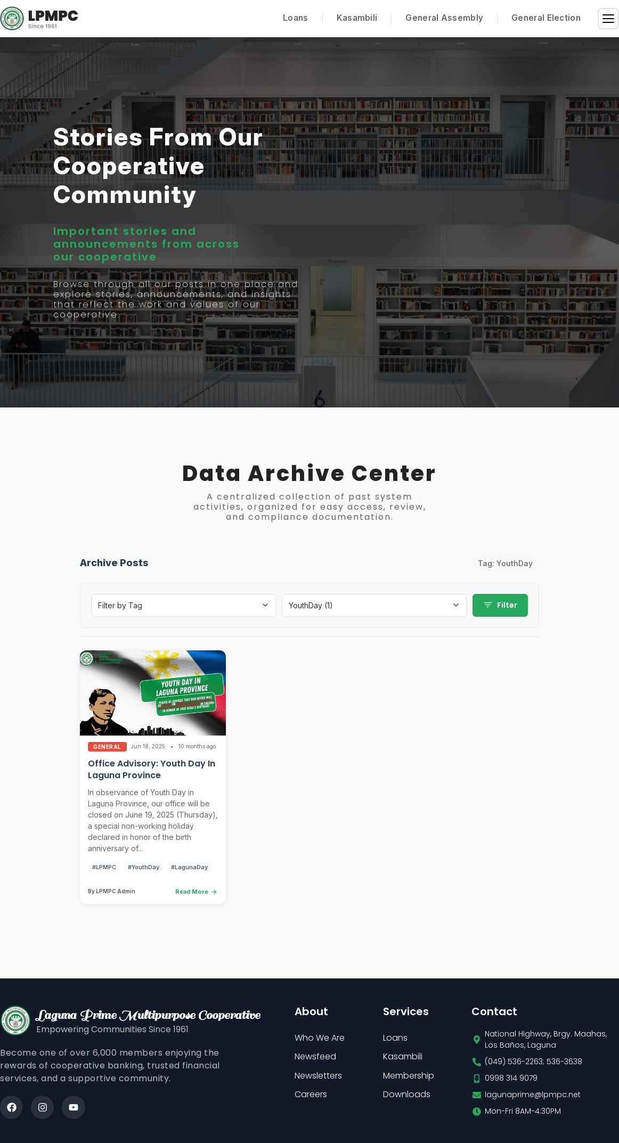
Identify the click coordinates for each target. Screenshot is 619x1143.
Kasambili (357, 18)
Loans (295, 18)
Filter (500, 608)
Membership (408, 1078)
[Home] (39, 18)
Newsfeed (315, 1059)
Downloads (406, 1097)
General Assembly (444, 18)
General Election (546, 18)
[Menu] (608, 18)
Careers (311, 1097)
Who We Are (320, 1040)
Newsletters (318, 1078)
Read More (196, 894)
